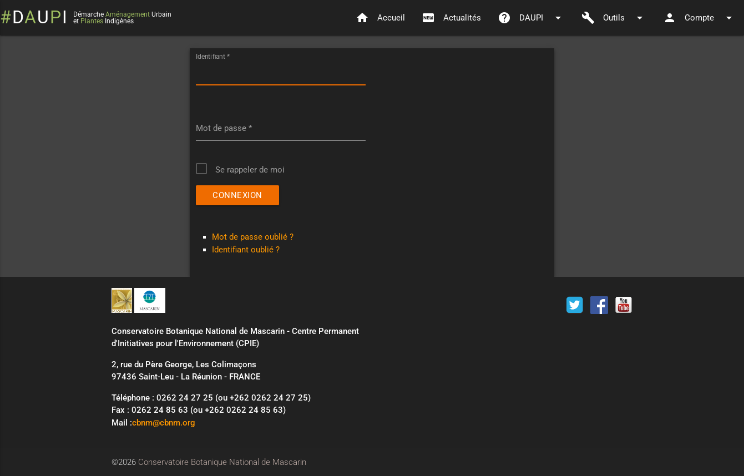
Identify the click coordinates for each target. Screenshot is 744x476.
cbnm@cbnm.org (163, 423)
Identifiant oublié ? (246, 250)
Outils (613, 18)
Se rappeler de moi (250, 170)
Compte (699, 18)
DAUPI (531, 18)
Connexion (237, 195)
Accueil (380, 18)
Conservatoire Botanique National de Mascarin (222, 462)
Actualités (451, 18)
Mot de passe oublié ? (252, 237)
